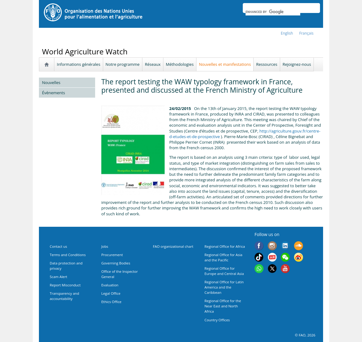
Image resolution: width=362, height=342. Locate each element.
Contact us (58, 246)
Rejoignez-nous (297, 64)
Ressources (266, 64)
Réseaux (153, 64)
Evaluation (109, 285)
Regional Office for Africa (224, 246)
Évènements (53, 92)
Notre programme (123, 64)
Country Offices (217, 320)
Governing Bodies (115, 263)
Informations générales (78, 64)
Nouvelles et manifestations (225, 64)
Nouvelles (51, 82)
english (287, 33)
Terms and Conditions (68, 254)
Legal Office (110, 293)
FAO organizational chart (173, 246)
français (306, 33)
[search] (273, 11)
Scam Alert (58, 276)
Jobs (104, 246)
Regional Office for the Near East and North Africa (222, 306)
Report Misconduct (65, 285)
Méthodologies (180, 64)
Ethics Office (111, 301)
